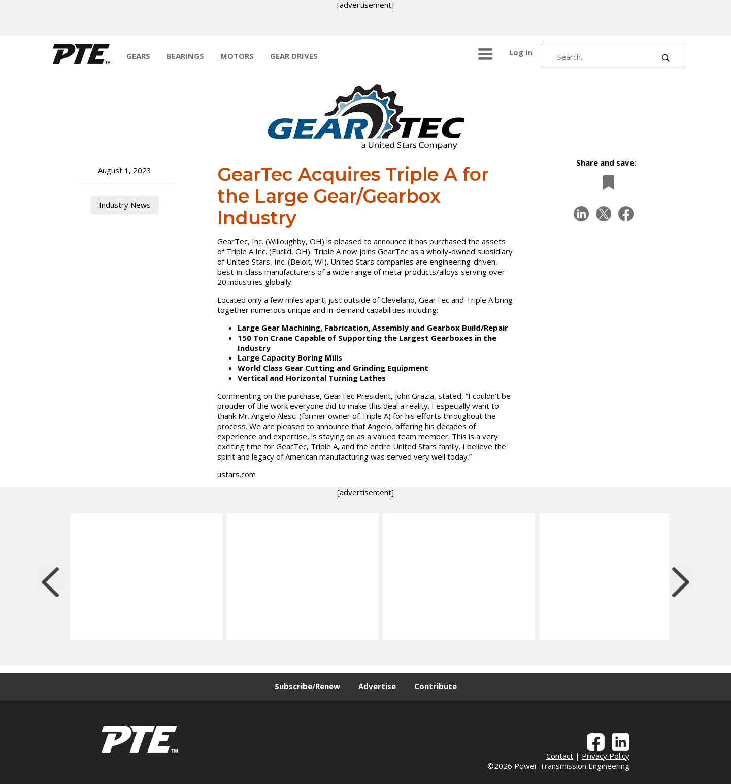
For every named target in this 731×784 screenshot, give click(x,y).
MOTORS (237, 56)
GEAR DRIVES (294, 56)
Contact (559, 755)
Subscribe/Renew (307, 686)
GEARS (138, 56)
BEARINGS (185, 56)
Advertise (377, 686)
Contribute (435, 686)
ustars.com (236, 474)
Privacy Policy (605, 755)
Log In (521, 52)
